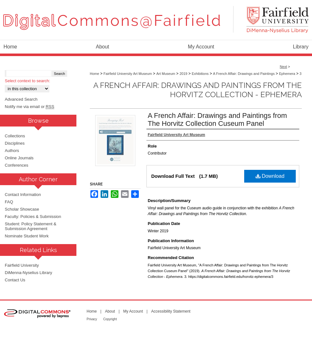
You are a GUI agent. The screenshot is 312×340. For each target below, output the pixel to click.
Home (94, 74)
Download (270, 176)
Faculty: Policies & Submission (33, 216)
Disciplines (15, 143)
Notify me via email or (29, 106)
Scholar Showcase (22, 209)
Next (283, 67)
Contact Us (15, 280)
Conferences (16, 165)
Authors (12, 150)
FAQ (9, 201)
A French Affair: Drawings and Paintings (244, 74)
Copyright (110, 319)
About (110, 311)
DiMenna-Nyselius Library (28, 272)
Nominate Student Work (27, 236)
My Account (133, 311)
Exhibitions (200, 74)
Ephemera (287, 74)
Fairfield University (22, 265)
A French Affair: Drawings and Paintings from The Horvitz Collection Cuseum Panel (217, 119)
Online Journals (19, 158)
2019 (183, 74)
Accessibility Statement (170, 311)
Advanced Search (21, 99)
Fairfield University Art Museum (127, 74)
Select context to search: (27, 80)
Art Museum (165, 74)
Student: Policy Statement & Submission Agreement (30, 226)
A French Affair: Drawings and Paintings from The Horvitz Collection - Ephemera (197, 90)
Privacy (92, 319)
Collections (15, 136)
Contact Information (23, 194)
